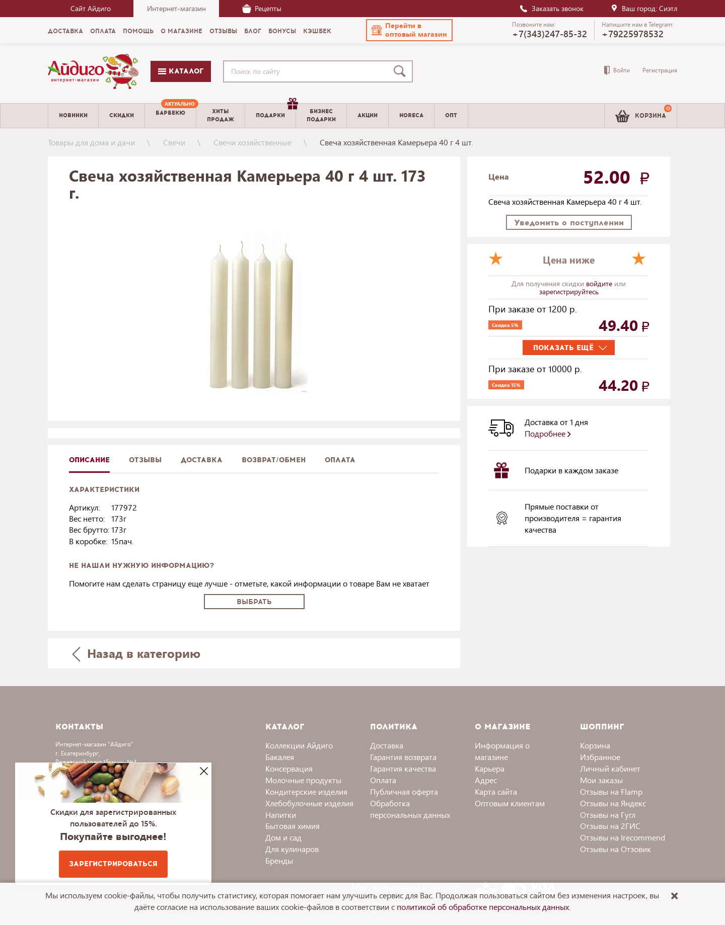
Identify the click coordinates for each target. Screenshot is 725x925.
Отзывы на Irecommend (622, 837)
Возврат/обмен (274, 460)
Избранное (600, 756)
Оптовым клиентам (510, 803)
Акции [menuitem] (367, 115)
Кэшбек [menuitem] (317, 31)
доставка (202, 460)
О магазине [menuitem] (181, 31)
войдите (600, 283)
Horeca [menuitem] (411, 115)
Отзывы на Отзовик (615, 849)
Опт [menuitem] (451, 115)
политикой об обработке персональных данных (483, 906)
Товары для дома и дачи (91, 142)
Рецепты (261, 8)
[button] (409, 30)
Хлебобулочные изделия (309, 803)
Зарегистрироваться (113, 864)
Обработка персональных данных (410, 809)
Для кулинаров (292, 849)
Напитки (280, 814)
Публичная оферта (404, 791)
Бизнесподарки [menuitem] (321, 115)
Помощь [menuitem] (138, 31)
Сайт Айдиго (90, 8)
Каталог (180, 71)
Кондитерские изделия (306, 791)
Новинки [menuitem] (73, 115)
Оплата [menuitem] (103, 31)
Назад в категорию (136, 653)
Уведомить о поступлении (569, 222)
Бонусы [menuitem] (282, 31)
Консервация (289, 768)
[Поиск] (402, 71)
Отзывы (145, 460)
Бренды (279, 860)
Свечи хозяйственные (252, 142)
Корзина (595, 745)
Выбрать (254, 602)
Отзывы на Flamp (611, 791)
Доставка (386, 745)
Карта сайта (496, 791)
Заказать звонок (551, 8)
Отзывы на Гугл (607, 814)
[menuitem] (170, 116)
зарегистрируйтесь (569, 291)
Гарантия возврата (403, 756)
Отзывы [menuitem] (223, 31)
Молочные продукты (303, 780)
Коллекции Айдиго (299, 745)
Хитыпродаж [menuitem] (220, 115)
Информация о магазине (502, 751)
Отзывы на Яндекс (613, 803)
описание (89, 460)
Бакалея (279, 756)
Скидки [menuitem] (121, 115)
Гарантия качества (403, 768)
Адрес (486, 780)
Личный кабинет (610, 768)
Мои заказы (601, 780)
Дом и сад (283, 837)
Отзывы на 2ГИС (610, 825)
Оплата (340, 460)
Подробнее (548, 433)
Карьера (489, 768)
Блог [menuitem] (252, 31)
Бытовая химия (292, 825)
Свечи (174, 142)
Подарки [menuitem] (276, 112)
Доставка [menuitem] (65, 31)
